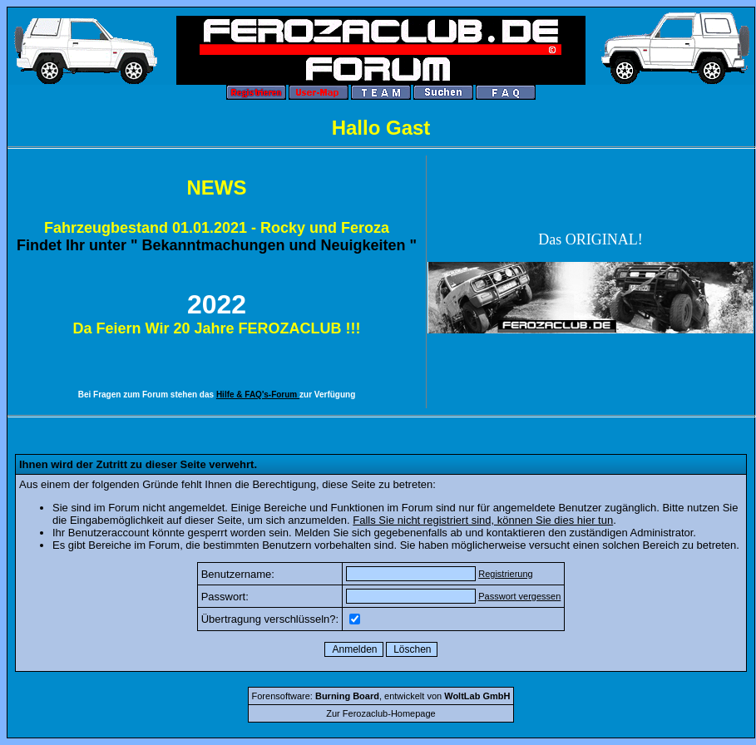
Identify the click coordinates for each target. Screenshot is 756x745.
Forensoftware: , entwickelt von (381, 696)
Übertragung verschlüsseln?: (269, 619)
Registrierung (505, 574)
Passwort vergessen (519, 596)
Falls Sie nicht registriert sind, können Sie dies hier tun (483, 520)
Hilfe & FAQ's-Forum (257, 394)
